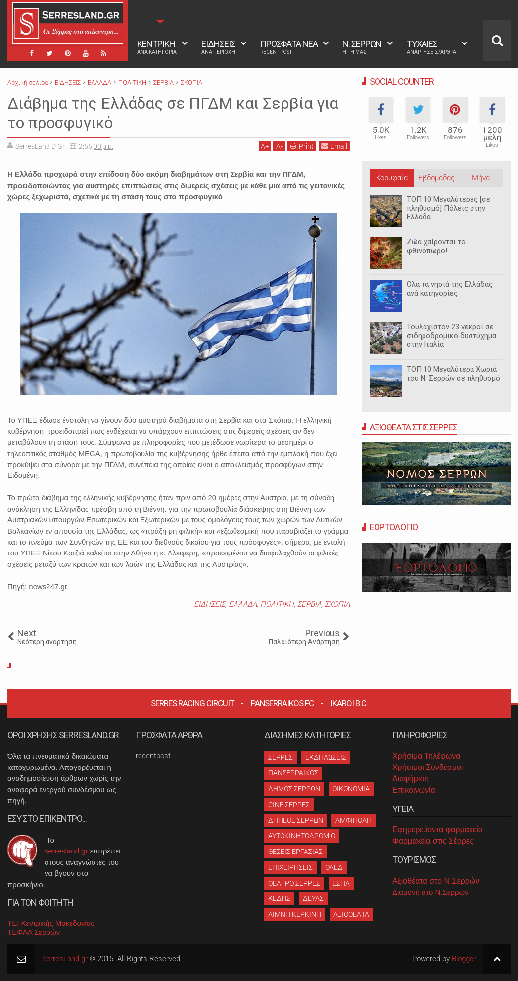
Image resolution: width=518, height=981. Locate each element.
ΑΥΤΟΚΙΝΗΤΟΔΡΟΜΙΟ (301, 835)
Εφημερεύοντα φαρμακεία (437, 829)
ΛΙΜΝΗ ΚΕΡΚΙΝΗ (294, 914)
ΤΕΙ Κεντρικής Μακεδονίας (50, 922)
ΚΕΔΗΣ (279, 898)
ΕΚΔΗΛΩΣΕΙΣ (325, 757)
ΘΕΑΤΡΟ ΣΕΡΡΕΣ (294, 883)
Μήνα (481, 177)
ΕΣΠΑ (341, 883)
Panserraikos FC (282, 703)
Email (334, 145)
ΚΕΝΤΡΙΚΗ (157, 47)
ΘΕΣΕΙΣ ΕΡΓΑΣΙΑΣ (295, 851)
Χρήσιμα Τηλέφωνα (426, 755)
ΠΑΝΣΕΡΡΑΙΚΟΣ (293, 772)
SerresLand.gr (65, 958)
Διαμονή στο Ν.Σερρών (430, 891)
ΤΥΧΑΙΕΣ (431, 47)
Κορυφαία (392, 177)
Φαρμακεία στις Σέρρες (432, 840)
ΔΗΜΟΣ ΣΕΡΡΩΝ (294, 788)
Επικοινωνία (413, 789)
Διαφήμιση (410, 778)
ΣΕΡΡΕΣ (280, 757)
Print (302, 145)
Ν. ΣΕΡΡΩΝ (361, 47)
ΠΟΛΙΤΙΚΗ (277, 603)
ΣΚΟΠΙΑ (337, 603)
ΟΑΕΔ (334, 867)
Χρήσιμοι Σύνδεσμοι (427, 767)
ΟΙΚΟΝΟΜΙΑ (351, 788)
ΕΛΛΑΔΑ (243, 603)
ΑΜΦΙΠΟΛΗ (353, 819)
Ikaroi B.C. (349, 703)
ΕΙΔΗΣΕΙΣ (218, 47)
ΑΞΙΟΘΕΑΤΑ (351, 914)
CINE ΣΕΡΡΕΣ (289, 804)
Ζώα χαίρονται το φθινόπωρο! (436, 246)
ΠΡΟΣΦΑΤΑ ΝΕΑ (289, 47)
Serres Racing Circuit (192, 703)
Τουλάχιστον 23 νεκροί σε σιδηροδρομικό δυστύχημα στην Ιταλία (451, 335)
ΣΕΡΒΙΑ (309, 603)
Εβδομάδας (436, 177)
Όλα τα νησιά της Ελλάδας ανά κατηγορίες (450, 289)
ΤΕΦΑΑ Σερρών (33, 931)
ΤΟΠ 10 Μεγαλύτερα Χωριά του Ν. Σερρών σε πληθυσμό (453, 374)
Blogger (464, 958)
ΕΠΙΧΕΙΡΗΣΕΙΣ (290, 867)
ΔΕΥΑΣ (313, 898)
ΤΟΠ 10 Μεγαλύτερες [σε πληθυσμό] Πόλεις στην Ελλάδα (448, 208)
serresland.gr (66, 850)
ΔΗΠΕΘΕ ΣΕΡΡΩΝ (295, 819)
